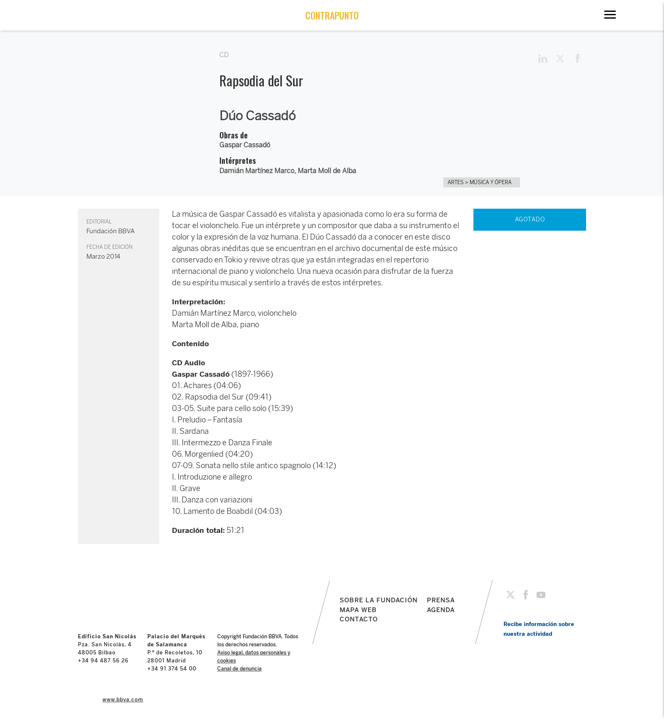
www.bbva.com (122, 700)
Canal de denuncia (239, 669)
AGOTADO (530, 219)
